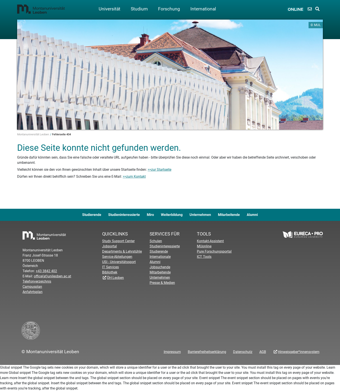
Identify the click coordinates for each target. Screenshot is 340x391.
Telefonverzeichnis (37, 281)
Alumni (252, 215)
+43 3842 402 (46, 271)
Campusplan (32, 287)
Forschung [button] (169, 9)
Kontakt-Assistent (210, 241)
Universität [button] (109, 9)
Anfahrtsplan (32, 292)
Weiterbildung (172, 215)
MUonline (204, 246)
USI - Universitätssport (119, 262)
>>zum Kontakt (134, 176)
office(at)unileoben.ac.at (52, 276)
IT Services (110, 267)
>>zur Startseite (159, 169)
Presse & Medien (162, 283)
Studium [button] (139, 9)
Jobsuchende (160, 267)
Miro (150, 215)
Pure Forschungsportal (214, 251)
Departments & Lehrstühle (122, 251)
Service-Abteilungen (117, 257)
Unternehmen (200, 215)
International (203, 9)
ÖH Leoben (115, 278)
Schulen (156, 241)
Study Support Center (118, 241)
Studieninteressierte (124, 215)
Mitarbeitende (229, 215)
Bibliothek (109, 272)
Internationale (160, 257)
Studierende (91, 215)
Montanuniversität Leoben (33, 134)
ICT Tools (204, 257)
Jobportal (109, 246)
